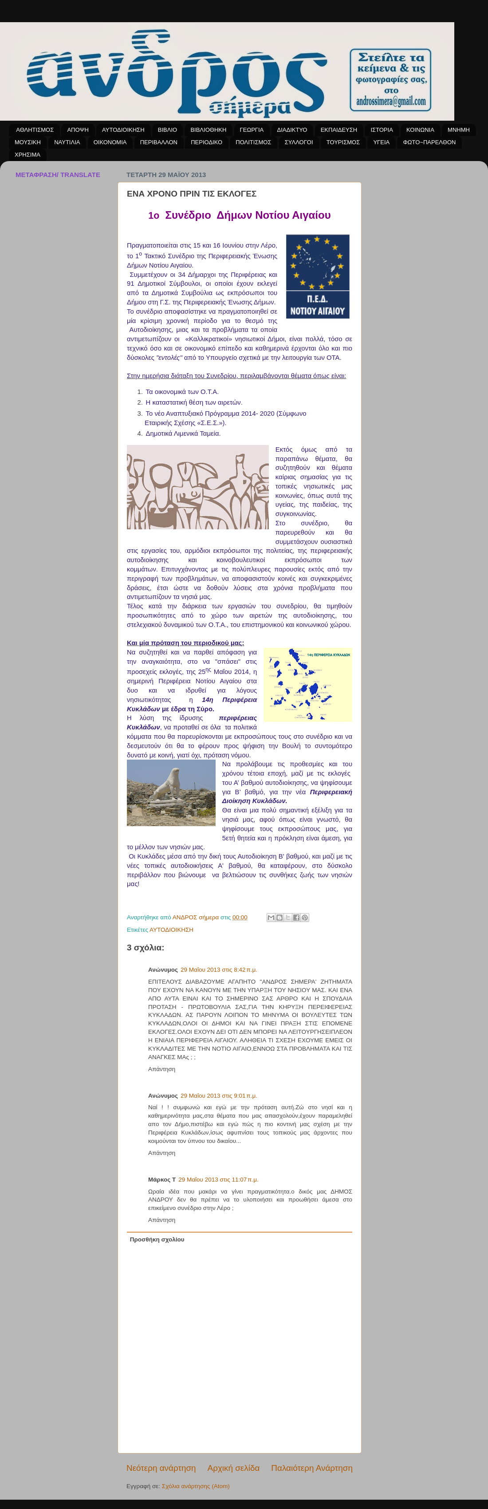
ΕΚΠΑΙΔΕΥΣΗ (339, 129)
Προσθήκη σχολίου (157, 1239)
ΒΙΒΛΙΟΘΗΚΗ (208, 129)
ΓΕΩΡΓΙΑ (252, 129)
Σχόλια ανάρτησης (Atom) (196, 1486)
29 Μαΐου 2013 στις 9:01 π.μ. (219, 1095)
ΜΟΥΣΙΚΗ (28, 142)
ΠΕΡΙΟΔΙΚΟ (206, 142)
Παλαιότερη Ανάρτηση (312, 1468)
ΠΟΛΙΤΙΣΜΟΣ (253, 142)
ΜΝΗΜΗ (459, 129)
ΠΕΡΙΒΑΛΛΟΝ (158, 142)
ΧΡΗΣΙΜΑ (27, 154)
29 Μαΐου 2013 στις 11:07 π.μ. (218, 1179)
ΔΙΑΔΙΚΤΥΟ (292, 129)
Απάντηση (161, 1069)
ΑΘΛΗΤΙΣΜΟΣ (35, 129)
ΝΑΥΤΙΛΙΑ (67, 142)
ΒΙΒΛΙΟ (167, 129)
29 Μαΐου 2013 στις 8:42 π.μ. (219, 969)
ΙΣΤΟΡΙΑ (381, 129)
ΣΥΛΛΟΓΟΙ (299, 142)
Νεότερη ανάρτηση (161, 1468)
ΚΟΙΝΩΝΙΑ (420, 129)
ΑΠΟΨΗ (77, 129)
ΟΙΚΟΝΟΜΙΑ (110, 142)
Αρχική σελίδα (234, 1468)
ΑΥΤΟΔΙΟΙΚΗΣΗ (123, 129)
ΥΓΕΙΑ (381, 142)
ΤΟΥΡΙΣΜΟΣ (343, 142)
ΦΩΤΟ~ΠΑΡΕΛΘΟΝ (429, 142)
